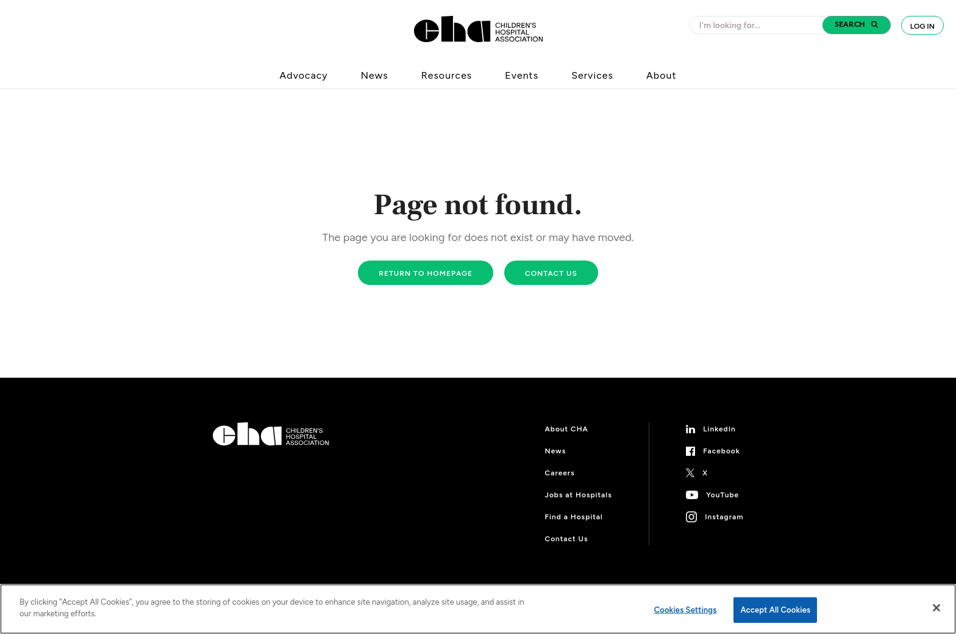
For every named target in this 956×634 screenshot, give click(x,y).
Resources (447, 75)
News (374, 75)
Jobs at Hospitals (578, 495)
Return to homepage (426, 273)
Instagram (724, 517)
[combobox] (760, 25)
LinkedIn (719, 429)
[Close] (936, 607)
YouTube (722, 495)
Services (592, 75)
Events (521, 75)
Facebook (721, 451)
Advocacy (304, 75)
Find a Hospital (574, 517)
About (661, 75)
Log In (922, 26)
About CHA (566, 429)
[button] (856, 25)
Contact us (551, 273)
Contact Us (566, 539)
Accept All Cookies (775, 609)
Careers (560, 473)
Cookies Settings (685, 609)
